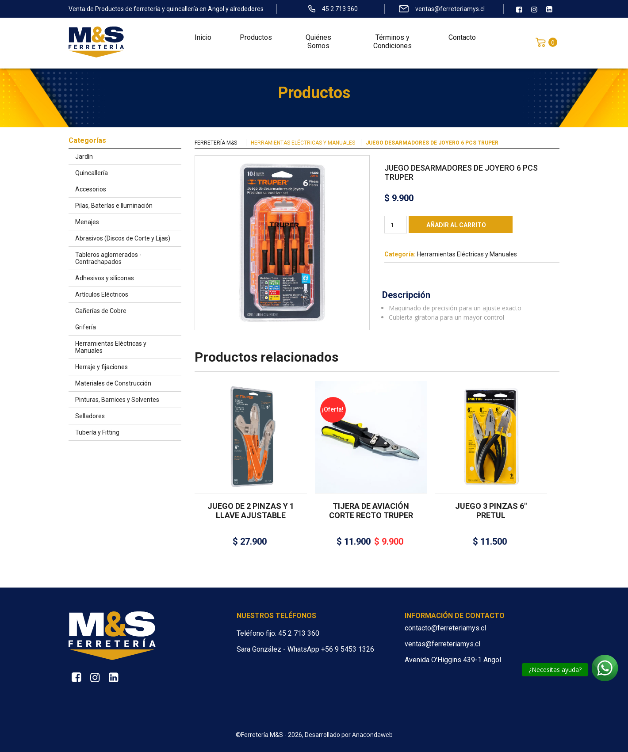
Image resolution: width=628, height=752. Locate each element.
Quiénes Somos (318, 44)
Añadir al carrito (456, 225)
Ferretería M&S (216, 143)
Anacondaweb (372, 734)
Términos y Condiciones (392, 44)
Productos (256, 40)
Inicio (203, 40)
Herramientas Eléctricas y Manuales (303, 143)
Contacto (462, 40)
